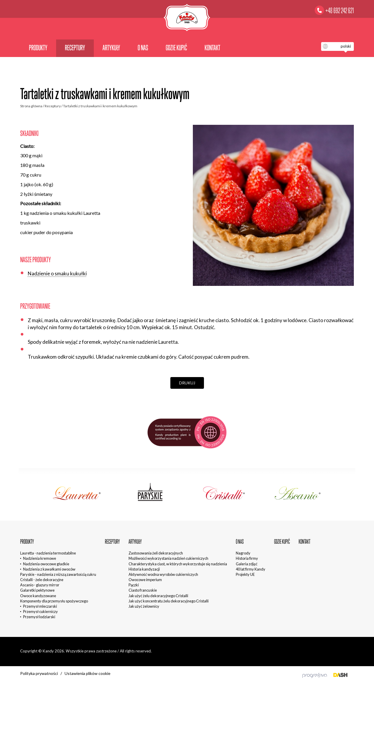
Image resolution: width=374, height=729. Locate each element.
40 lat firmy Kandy (250, 569)
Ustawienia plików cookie (87, 673)
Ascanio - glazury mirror (39, 585)
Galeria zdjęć (246, 564)
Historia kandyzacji (144, 569)
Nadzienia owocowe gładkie (46, 564)
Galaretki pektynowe (37, 590)
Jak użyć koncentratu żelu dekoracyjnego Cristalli (169, 601)
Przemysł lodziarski (39, 616)
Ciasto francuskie (143, 590)
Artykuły (111, 48)
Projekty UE (245, 574)
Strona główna (31, 106)
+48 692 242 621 (339, 10)
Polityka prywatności (39, 673)
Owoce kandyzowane (38, 595)
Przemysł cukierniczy (40, 611)
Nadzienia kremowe (39, 558)
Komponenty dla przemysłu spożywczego (54, 601)
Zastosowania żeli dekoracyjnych (156, 553)
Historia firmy (247, 558)
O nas (143, 48)
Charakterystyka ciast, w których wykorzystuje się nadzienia (178, 564)
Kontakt (212, 48)
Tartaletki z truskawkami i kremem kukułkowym (100, 106)
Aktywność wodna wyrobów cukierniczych (163, 574)
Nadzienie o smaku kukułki (57, 273)
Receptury (75, 48)
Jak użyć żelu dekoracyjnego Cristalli (158, 595)
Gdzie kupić (176, 48)
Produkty (38, 48)
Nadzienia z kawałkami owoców (49, 569)
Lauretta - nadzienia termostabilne (48, 553)
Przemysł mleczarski (40, 606)
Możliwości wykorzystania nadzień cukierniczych (168, 558)
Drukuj (187, 382)
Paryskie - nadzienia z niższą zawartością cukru (58, 574)
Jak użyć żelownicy (144, 606)
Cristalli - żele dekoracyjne (41, 579)
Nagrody (243, 553)
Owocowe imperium (145, 579)
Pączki (134, 585)
